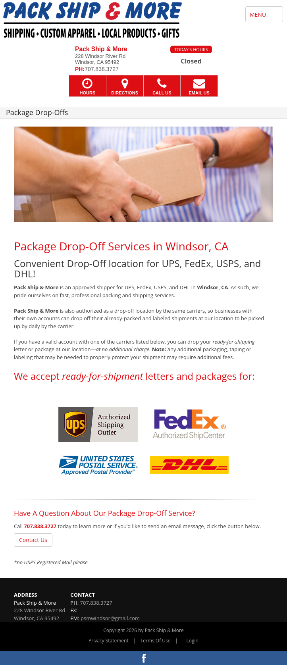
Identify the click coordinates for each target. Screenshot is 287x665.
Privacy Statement (109, 640)
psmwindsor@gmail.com (110, 618)
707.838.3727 (40, 526)
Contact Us (33, 540)
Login (192, 640)
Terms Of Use (156, 640)
